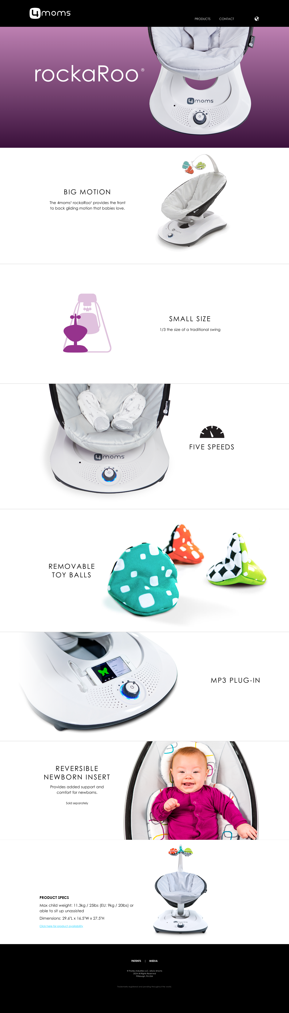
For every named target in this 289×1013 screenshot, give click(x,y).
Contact (226, 19)
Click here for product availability (61, 926)
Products (202, 19)
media (153, 961)
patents (136, 961)
